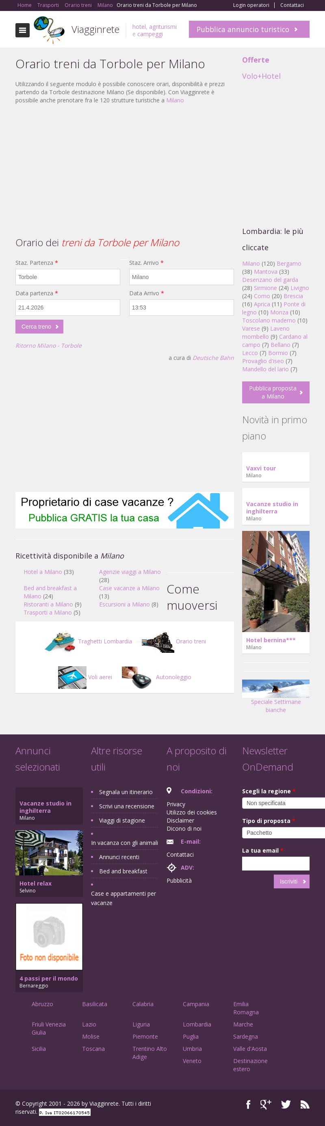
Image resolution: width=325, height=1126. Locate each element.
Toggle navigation (22, 30)
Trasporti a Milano (48, 612)
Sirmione (265, 288)
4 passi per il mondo (49, 978)
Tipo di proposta (268, 821)
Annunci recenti (119, 857)
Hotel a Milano (43, 572)
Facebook (248, 1105)
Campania (196, 1004)
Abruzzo (42, 1004)
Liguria (141, 1024)
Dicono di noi (184, 828)
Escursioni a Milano (124, 604)
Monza (279, 312)
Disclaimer (180, 820)
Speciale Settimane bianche (276, 699)
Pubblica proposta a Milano (273, 392)
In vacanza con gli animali (124, 843)
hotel (139, 26)
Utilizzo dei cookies (192, 812)
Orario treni (174, 641)
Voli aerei (85, 677)
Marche (243, 1024)
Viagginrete (95, 29)
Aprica (262, 304)
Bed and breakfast (123, 871)
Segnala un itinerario (126, 792)
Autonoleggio (156, 677)
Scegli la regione (269, 791)
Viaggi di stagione (122, 820)
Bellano (280, 345)
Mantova (265, 271)
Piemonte (145, 1036)
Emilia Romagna (246, 1008)
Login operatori (251, 5)
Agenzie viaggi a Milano (130, 572)
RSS (305, 1105)
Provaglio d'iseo (263, 361)
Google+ (265, 1105)
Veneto (192, 1061)
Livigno (299, 288)
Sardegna (245, 1036)
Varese (251, 328)
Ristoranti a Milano (48, 604)
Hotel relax (36, 883)
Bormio (278, 353)
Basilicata (94, 1004)
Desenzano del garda (270, 280)
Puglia (191, 1036)
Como (262, 296)
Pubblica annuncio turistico (243, 29)
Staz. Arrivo (146, 262)
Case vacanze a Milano (129, 588)
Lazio (89, 1024)
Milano (175, 100)
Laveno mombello (266, 332)
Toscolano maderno (269, 320)
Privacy (176, 804)
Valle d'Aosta (250, 1048)
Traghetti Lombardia (88, 641)
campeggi (150, 34)
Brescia (293, 296)
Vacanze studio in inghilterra (272, 507)
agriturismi (163, 26)
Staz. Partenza (36, 262)
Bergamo (289, 263)
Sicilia (39, 1048)
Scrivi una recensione (126, 806)
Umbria (192, 1048)
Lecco (250, 353)
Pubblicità (179, 880)
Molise (91, 1036)
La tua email (263, 850)
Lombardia (197, 1024)
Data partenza (36, 293)
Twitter (286, 1105)
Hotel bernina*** (271, 640)
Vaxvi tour (261, 468)
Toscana (93, 1048)
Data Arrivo (146, 293)
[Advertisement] (124, 169)
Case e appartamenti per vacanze (123, 898)
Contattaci (292, 5)
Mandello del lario (265, 369)
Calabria (143, 1004)
